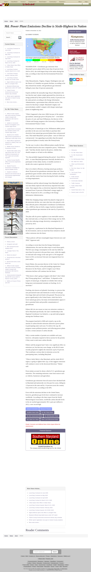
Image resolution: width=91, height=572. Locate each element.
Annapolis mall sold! (12, 244)
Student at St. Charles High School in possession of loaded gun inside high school (13, 136)
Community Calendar (77, 180)
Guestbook (49, 564)
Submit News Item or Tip (77, 190)
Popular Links (49, 558)
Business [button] (62, 1)
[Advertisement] (45, 468)
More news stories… (12, 102)
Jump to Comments (32, 409)
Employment (46, 563)
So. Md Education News (51, 416)
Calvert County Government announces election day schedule (11, 92)
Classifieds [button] (14, 1)
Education (39, 563)
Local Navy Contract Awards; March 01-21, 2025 (42, 505)
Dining (34, 563)
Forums (61, 563)
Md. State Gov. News (33, 419)
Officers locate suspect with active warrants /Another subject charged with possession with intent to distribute (13, 117)
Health (55, 564)
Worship (65, 566)
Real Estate (40, 566)
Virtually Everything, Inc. (45, 446)
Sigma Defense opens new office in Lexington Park (42, 512)
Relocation (47, 566)
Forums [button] (23, 1)
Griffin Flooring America (77, 40)
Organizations (27, 566)
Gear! (36, 564)
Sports (52, 566)
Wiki (61, 566)
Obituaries (74, 150)
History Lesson (11, 241)
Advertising (54, 556)
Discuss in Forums (45, 409)
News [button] (6, 1)
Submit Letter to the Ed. (77, 192)
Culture (30, 563)
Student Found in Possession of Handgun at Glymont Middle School (12, 167)
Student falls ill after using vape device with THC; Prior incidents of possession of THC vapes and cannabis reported (12, 154)
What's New (41, 558)
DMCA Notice (64, 568)
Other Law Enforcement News (49, 419)
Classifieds (53, 561)
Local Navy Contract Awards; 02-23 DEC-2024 (41, 510)
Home (23, 556)
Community (60, 561)
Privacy (48, 556)
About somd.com (40, 556)
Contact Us (32, 556)
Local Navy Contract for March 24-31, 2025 (40, 500)
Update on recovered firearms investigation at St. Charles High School (12, 124)
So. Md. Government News (34, 416)
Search (8, 37)
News (66, 564)
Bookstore (40, 561)
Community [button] (53, 1)
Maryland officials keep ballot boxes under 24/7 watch (43, 515)
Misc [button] (80, 1)
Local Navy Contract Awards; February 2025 (40, 507)
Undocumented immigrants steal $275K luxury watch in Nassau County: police (13, 276)
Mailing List (67, 556)
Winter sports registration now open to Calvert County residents (12, 97)
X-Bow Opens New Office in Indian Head (40, 502)
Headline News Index (33, 412)
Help (26, 556)
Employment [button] (32, 1)
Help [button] (86, 1)
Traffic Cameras (75, 183)
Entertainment (54, 563)
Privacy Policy (57, 568)
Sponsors (60, 556)
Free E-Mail (26, 564)
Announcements (32, 561)
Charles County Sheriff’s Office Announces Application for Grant (13, 161)
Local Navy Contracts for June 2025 (38, 493)
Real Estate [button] (43, 1)
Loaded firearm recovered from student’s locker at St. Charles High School (13, 130)
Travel (57, 566)
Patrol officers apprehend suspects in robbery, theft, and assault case (13, 142)
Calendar (46, 561)
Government (42, 564)
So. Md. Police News (11, 109)
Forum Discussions (11, 237)
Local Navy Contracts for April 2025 (38, 498)
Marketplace (61, 564)
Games (32, 564)
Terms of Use (51, 568)
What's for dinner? (12, 255)
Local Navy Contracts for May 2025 (38, 495)
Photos (34, 566)
